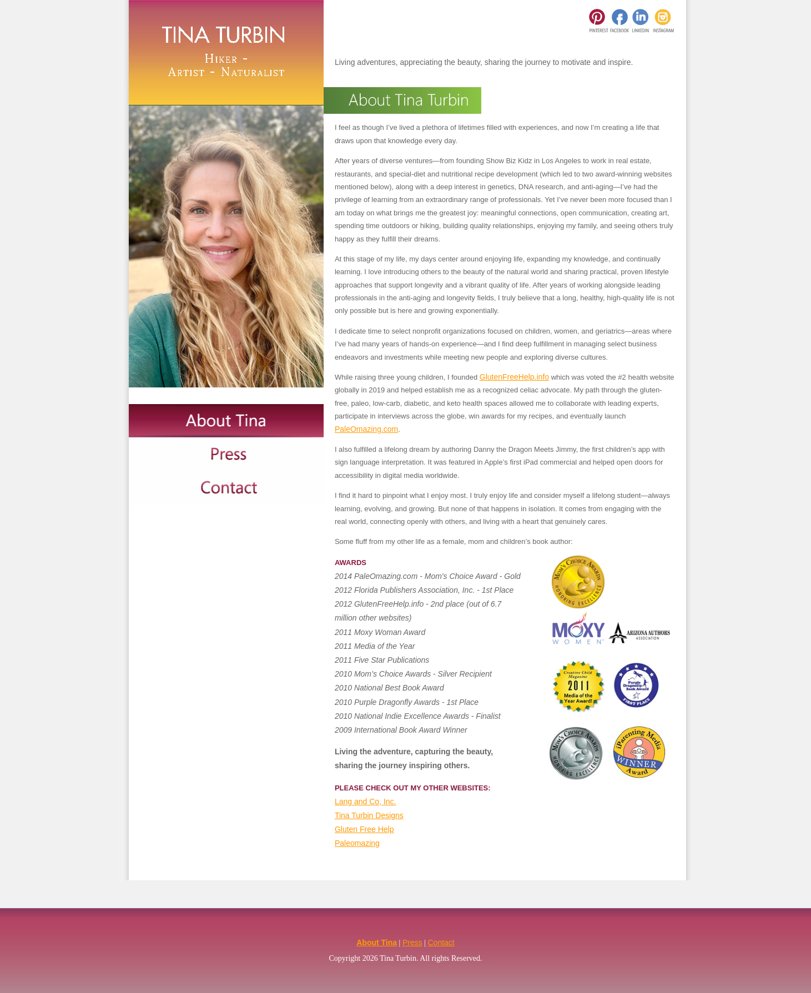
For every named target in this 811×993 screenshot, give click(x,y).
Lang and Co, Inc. (365, 801)
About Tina (376, 942)
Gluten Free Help (364, 829)
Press (412, 942)
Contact (441, 942)
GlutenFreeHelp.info (514, 376)
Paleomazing (357, 843)
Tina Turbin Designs (369, 815)
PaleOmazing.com (366, 429)
